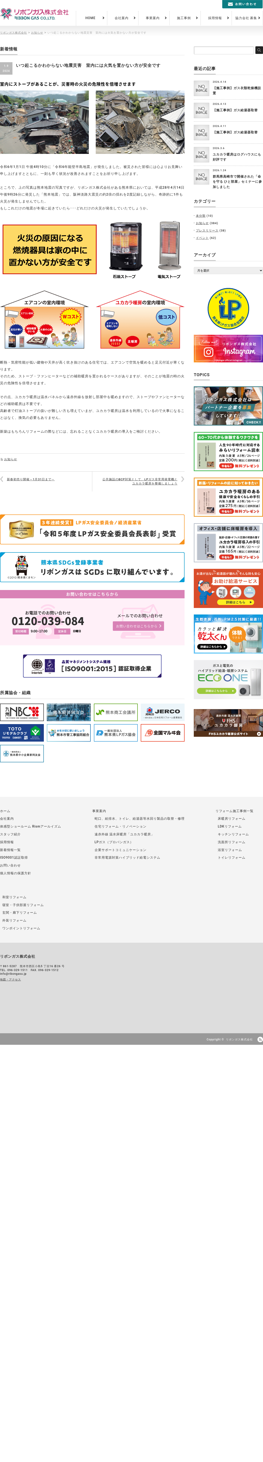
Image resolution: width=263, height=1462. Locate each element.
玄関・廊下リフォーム (19, 912)
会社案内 (122, 18)
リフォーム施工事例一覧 (234, 811)
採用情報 (215, 18)
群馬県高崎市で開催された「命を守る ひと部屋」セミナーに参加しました (237, 182)
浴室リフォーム (230, 850)
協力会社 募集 (246, 18)
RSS (260, 1039)
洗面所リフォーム (231, 842)
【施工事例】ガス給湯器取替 (235, 110)
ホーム (5, 811)
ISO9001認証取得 (14, 857)
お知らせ (10, 459)
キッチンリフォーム (233, 834)
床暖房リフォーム (231, 818)
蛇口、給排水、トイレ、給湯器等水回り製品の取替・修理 (140, 818)
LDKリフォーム (230, 826)
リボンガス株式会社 (239, 1039)
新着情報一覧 (10, 850)
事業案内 (153, 18)
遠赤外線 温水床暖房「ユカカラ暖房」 (124, 834)
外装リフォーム (14, 920)
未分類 (201, 215)
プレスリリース (207, 230)
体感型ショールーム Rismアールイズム (30, 826)
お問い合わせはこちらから (137, 626)
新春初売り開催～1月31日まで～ (31, 479)
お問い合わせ (10, 865)
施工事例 (184, 18)
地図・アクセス (10, 979)
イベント (202, 238)
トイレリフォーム (231, 857)
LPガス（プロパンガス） (114, 842)
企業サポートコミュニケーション (120, 850)
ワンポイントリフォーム (21, 928)
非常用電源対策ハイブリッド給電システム (127, 857)
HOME (90, 18)
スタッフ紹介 (10, 834)
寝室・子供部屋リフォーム (23, 905)
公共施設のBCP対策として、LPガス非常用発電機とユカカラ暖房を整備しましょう (139, 481)
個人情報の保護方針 (15, 873)
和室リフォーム (14, 897)
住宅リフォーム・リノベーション (120, 826)
